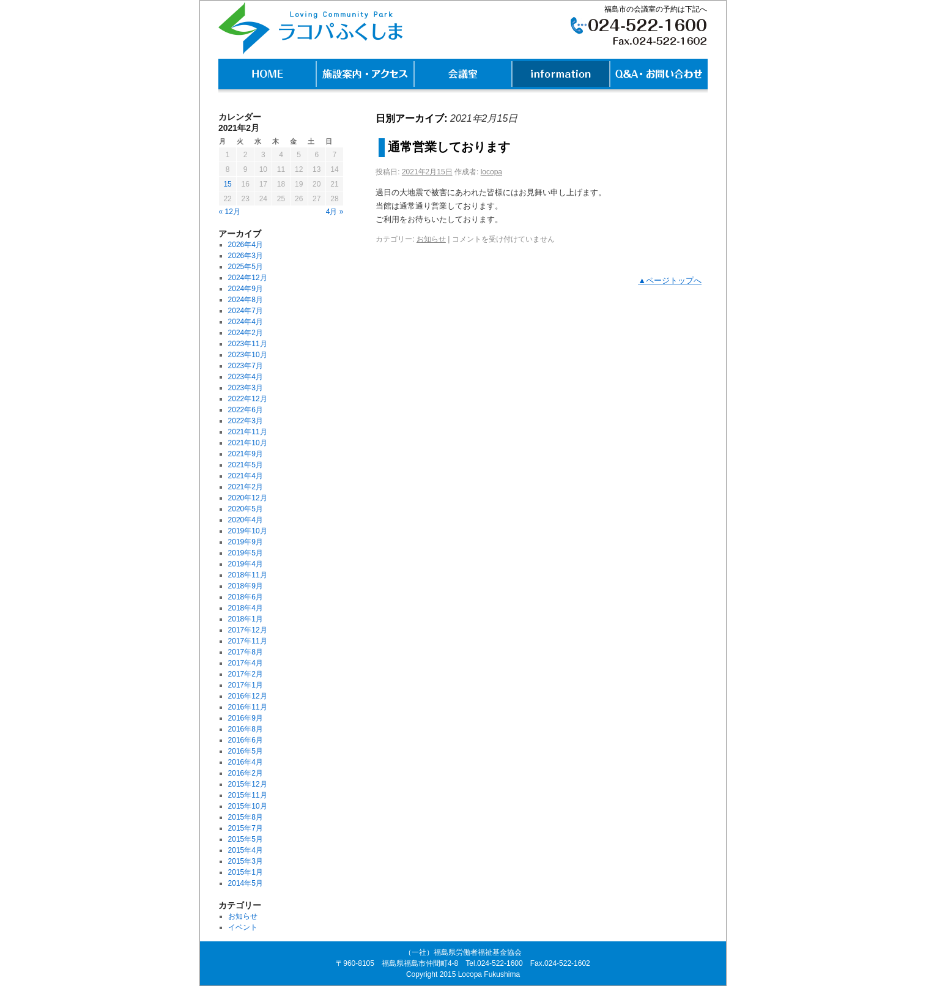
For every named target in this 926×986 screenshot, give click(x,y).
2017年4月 (245, 663)
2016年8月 (245, 729)
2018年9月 (245, 586)
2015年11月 (247, 795)
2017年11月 (247, 641)
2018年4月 (245, 608)
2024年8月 (245, 299)
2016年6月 (245, 740)
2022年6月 (245, 410)
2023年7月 (245, 365)
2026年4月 (245, 244)
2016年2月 (245, 773)
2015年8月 (245, 817)
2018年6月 (245, 597)
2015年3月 (245, 861)
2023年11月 (247, 343)
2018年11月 (247, 575)
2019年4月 (245, 564)
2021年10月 (247, 443)
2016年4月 (245, 762)
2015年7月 (245, 828)
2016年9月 (245, 718)
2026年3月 (245, 255)
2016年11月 (247, 707)
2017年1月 (245, 685)
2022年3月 (245, 421)
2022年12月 (247, 399)
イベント (242, 927)
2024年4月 (245, 321)
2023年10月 (247, 354)
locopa (491, 172)
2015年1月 (245, 872)
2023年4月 (245, 377)
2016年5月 (245, 751)
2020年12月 (247, 498)
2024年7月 (245, 310)
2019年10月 (247, 531)
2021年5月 (245, 465)
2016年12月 (247, 696)
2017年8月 (245, 652)
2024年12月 (247, 277)
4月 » (335, 211)
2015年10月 (247, 806)
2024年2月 (245, 332)
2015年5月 (245, 839)
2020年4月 (245, 520)
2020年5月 (245, 509)
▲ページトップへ (670, 280)
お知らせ (431, 239)
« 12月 (229, 211)
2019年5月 (245, 553)
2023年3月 (245, 388)
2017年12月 (247, 630)
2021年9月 (245, 454)
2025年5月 (245, 266)
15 (227, 184)
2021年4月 (245, 476)
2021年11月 (247, 432)
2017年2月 (245, 674)
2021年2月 (245, 487)
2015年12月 (247, 784)
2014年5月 (245, 883)
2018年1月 (245, 619)
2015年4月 (245, 850)
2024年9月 (245, 288)
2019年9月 (245, 542)
